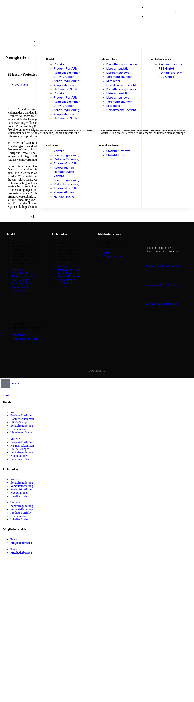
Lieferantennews (117, 73)
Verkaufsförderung (66, 159)
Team (107, 242)
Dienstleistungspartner (122, 64)
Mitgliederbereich (114, 246)
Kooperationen (64, 85)
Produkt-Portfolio (66, 68)
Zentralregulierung (66, 81)
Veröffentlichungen (119, 77)
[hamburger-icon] (192, 40)
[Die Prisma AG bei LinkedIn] (148, 296)
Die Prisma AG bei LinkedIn (162, 304)
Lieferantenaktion (118, 68)
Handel (42, 45)
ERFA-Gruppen (64, 77)
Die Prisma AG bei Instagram (163, 285)
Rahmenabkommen (67, 73)
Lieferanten (46, 131)
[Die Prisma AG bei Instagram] (148, 277)
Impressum (18, 324)
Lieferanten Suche (66, 89)
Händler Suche (64, 172)
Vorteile (59, 64)
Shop (40, 209)
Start (41, 41)
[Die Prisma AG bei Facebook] (148, 259)
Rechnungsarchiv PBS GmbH (170, 66)
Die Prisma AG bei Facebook (163, 266)
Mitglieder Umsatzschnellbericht (121, 83)
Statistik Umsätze (118, 151)
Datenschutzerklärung (26, 328)
